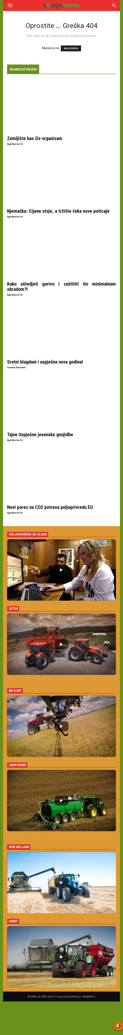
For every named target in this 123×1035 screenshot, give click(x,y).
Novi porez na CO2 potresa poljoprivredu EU (50, 507)
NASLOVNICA (71, 48)
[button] (9, 5)
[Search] (114, 5)
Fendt (13, 921)
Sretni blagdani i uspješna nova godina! (45, 362)
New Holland (19, 847)
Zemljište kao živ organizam (34, 138)
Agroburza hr (15, 143)
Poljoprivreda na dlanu (27, 534)
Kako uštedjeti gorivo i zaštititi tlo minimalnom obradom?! (61, 286)
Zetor (13, 609)
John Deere (17, 765)
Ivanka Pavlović (16, 367)
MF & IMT (15, 691)
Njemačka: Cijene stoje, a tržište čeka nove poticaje (58, 211)
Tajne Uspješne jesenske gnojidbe (40, 434)
